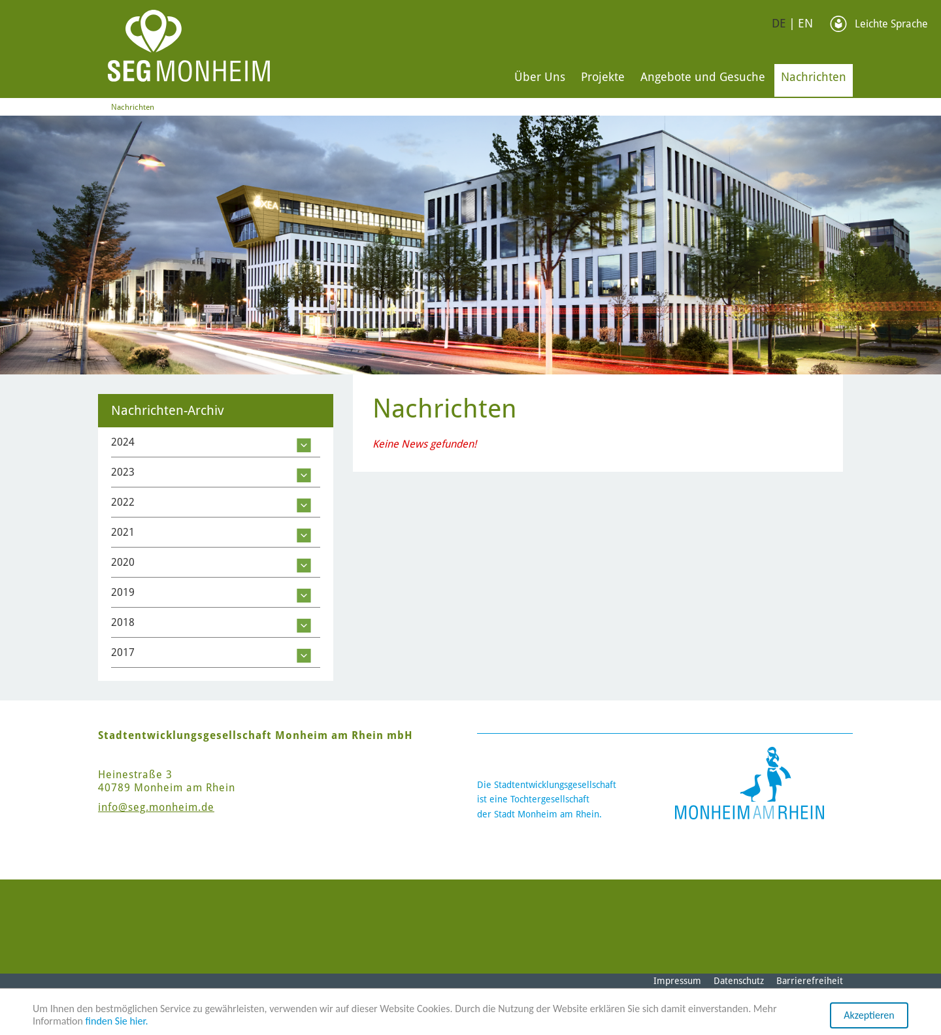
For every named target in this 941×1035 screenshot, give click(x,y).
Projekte (603, 77)
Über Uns (539, 77)
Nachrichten (813, 77)
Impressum (677, 981)
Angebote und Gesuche (702, 77)
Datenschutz (739, 981)
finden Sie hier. (117, 1021)
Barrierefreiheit (809, 981)
